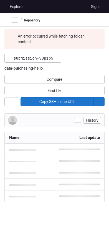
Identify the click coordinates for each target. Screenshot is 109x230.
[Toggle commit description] (77, 120)
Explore (16, 6)
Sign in (97, 6)
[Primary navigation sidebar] (6, 20)
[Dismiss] (98, 36)
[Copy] (57, 101)
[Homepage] (4, 6)
